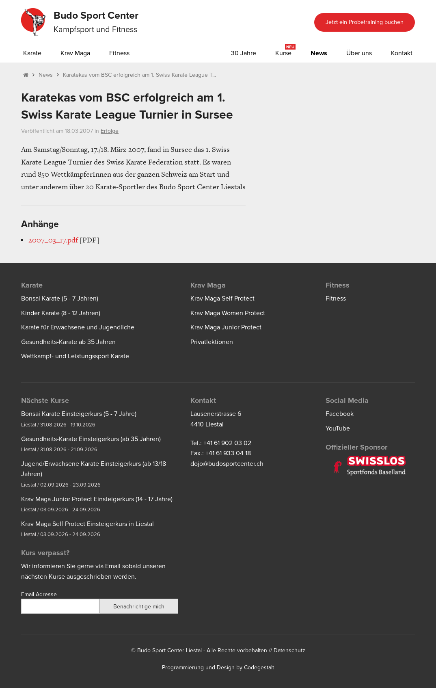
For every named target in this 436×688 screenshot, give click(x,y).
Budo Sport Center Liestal (169, 650)
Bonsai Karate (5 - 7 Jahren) (59, 298)
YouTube (338, 428)
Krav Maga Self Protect (222, 298)
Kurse (283, 53)
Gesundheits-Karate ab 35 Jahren (68, 342)
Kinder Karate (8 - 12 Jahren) (60, 313)
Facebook (340, 414)
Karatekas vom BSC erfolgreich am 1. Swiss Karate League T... (139, 74)
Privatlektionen (211, 342)
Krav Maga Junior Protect (225, 327)
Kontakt (401, 53)
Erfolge (110, 131)
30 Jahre (243, 53)
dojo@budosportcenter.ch (226, 464)
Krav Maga (75, 53)
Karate (32, 53)
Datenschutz (289, 650)
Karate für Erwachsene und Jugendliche (77, 327)
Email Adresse (39, 594)
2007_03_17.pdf (53, 240)
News (319, 53)
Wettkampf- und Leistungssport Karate (75, 356)
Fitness (119, 53)
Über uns (359, 53)
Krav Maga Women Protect (227, 313)
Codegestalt (259, 667)
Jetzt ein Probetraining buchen (365, 22)
